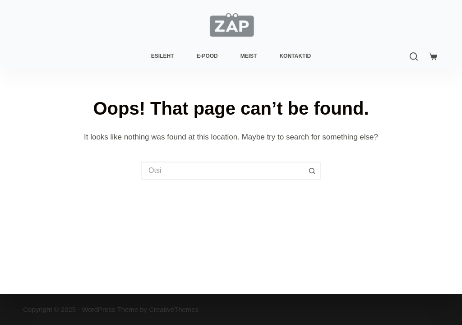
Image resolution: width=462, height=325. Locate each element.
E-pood (206, 56)
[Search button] (312, 171)
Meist (248, 56)
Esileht (162, 56)
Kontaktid (295, 56)
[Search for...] (222, 171)
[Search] (414, 56)
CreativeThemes (174, 309)
